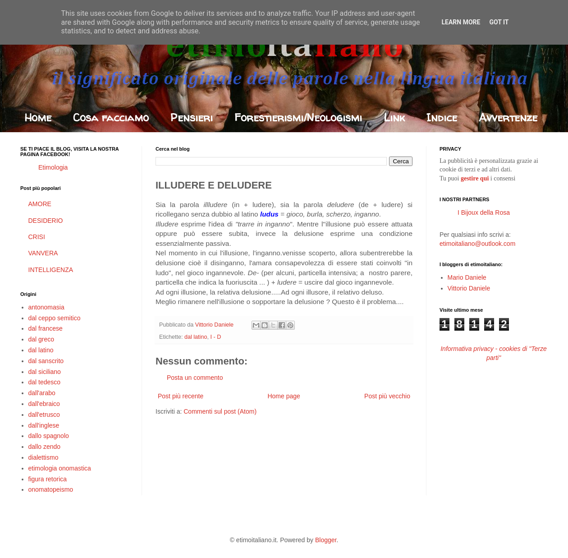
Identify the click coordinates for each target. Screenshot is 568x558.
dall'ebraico (44, 403)
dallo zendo (44, 446)
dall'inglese (44, 425)
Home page (283, 396)
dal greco (41, 339)
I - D (215, 337)
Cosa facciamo (111, 117)
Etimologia (53, 167)
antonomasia (46, 307)
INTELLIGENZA (50, 269)
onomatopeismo (50, 489)
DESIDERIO (45, 220)
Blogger (325, 540)
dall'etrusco (44, 414)
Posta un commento (195, 377)
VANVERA (43, 253)
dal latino (195, 337)
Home (37, 117)
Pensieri (191, 117)
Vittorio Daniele (469, 288)
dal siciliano (44, 371)
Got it (498, 22)
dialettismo (43, 457)
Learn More (460, 22)
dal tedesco (44, 382)
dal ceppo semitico (54, 318)
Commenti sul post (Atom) (220, 411)
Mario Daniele (467, 277)
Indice (441, 117)
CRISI (36, 236)
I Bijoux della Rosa (484, 212)
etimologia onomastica (59, 468)
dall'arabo (41, 393)
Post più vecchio (387, 396)
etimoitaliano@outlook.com (477, 243)
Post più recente (180, 396)
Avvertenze (508, 117)
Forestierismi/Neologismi (298, 117)
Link (394, 117)
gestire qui (475, 178)
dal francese (45, 328)
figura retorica (47, 479)
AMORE (39, 204)
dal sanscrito (46, 360)
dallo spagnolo (48, 435)
